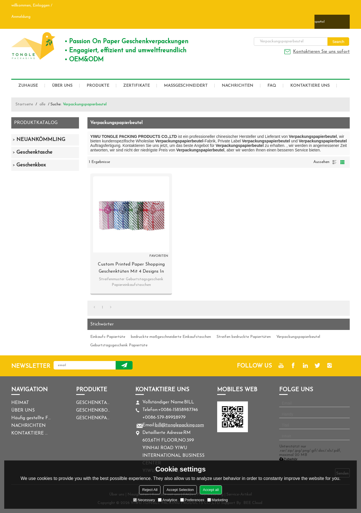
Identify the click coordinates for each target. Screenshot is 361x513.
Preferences (192, 500)
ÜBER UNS (62, 86)
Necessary (144, 500)
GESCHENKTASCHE (93, 403)
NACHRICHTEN (237, 86)
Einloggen (41, 5)
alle (42, 104)
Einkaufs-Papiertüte (107, 337)
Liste (334, 162)
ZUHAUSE (28, 86)
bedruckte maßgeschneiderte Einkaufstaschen (171, 337)
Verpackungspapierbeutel (298, 337)
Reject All (149, 490)
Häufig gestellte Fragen (31, 418)
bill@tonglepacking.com (179, 425)
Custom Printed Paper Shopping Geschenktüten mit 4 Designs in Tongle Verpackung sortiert (131, 268)
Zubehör (288, 459)
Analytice (167, 500)
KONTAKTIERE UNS (310, 86)
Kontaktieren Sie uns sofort (321, 51)
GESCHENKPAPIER (93, 418)
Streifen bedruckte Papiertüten (244, 337)
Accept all (211, 490)
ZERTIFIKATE (136, 86)
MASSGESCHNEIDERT (186, 86)
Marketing (217, 500)
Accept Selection (180, 490)
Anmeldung (20, 17)
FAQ (271, 86)
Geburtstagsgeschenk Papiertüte (119, 345)
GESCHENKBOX (93, 410)
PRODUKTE (98, 86)
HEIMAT (20, 403)
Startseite (24, 104)
